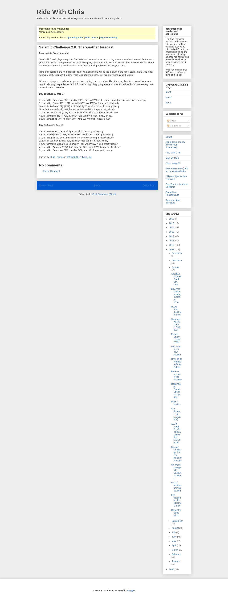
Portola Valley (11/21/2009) (176, 338)
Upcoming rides (74, 37)
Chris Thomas (57, 157)
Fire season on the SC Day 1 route (176, 500)
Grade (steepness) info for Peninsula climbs (177, 169)
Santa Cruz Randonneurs (172, 193)
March (175, 550)
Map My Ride (172, 158)
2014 (172, 227)
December (177, 253)
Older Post (149, 185)
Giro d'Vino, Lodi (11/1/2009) (176, 414)
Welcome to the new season (176, 350)
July (174, 532)
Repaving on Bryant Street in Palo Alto (176, 391)
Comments (174, 125)
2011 (172, 240)
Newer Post (46, 185)
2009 (172, 249)
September (177, 521)
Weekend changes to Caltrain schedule (176, 471)
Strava (169, 137)
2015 (172, 223)
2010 (172, 245)
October (176, 267)
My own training (109, 37)
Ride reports (91, 37)
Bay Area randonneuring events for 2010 (176, 296)
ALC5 (168, 102)
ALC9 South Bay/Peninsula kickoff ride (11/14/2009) (176, 433)
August (175, 528)
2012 (172, 236)
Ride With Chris (60, 11)
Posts (171, 120)
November (177, 260)
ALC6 (168, 97)
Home (97, 185)
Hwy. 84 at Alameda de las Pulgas (176, 363)
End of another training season (176, 486)
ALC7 (168, 92)
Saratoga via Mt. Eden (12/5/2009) (176, 324)
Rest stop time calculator (173, 201)
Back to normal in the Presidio (176, 375)
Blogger (131, 590)
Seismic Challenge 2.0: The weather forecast (176, 454)
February (176, 554)
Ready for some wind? (176, 513)
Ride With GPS (173, 152)
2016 (172, 219)
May (174, 541)
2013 (172, 232)
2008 (172, 569)
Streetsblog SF (173, 163)
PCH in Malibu (175, 403)
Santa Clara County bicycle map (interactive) (175, 145)
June (174, 536)
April (174, 545)
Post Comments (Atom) (104, 194)
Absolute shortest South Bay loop (176, 279)
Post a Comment (51, 171)
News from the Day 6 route (176, 310)
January (176, 561)
